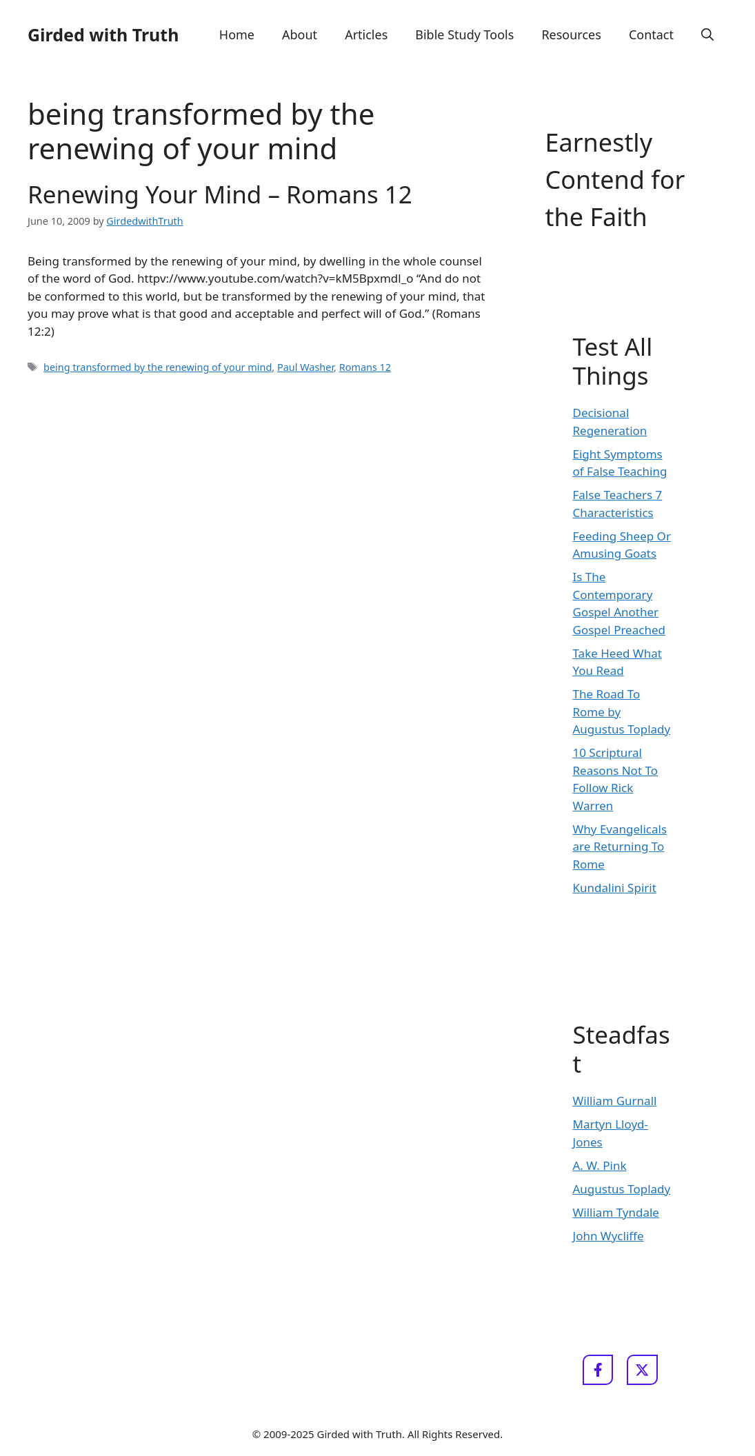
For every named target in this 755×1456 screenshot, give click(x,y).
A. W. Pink (600, 1165)
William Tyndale (616, 1212)
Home (236, 34)
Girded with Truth (103, 34)
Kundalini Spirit (614, 888)
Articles (366, 34)
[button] (707, 34)
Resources (571, 34)
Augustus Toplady (622, 1189)
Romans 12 (365, 367)
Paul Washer (305, 367)
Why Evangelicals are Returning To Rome (620, 846)
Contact (651, 34)
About (299, 34)
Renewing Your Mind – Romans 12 (220, 194)
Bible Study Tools (464, 34)
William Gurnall (615, 1101)
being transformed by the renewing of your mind (157, 367)
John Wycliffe (608, 1236)
